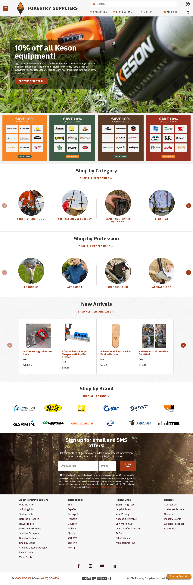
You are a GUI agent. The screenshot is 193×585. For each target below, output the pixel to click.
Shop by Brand (27, 542)
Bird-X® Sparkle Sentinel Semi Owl (154, 353)
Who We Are (26, 504)
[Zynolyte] (110, 423)
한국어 (71, 547)
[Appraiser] (74, 275)
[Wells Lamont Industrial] (168, 408)
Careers (168, 514)
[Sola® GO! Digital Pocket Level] (38, 346)
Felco (102, 359)
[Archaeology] (161, 275)
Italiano (72, 528)
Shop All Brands (96, 396)
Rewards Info (26, 523)
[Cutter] (110, 408)
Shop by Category (29, 533)
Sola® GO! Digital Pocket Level (38, 353)
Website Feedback (174, 523)
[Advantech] (24, 408)
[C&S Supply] (53, 408)
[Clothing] (161, 208)
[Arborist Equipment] (31, 208)
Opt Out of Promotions (128, 528)
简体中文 (72, 538)
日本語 (71, 533)
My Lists (170, 12)
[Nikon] (82, 408)
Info (70, 504)
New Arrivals (26, 552)
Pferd (64, 362)
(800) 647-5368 (23, 578)
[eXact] (139, 408)
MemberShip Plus (125, 542)
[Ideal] (168, 423)
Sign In (146, 12)
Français (72, 518)
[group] (31, 208)
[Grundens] (82, 423)
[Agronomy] (31, 275)
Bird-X (141, 359)
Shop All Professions (96, 246)
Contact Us (170, 504)
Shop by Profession (29, 538)
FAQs (119, 533)
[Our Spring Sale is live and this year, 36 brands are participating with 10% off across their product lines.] (24, 138)
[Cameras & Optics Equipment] (118, 208)
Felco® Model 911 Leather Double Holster (115, 353)
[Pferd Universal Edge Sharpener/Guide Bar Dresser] (77, 346)
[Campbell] (53, 423)
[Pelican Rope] (139, 423)
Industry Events (172, 518)
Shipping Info (26, 509)
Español (72, 509)
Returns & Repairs (29, 518)
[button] (188, 205)
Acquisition (170, 528)
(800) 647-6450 (50, 578)
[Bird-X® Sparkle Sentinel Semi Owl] (154, 346)
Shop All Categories (96, 178)
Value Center (26, 557)
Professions (122, 12)
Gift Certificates (124, 538)
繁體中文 (72, 542)
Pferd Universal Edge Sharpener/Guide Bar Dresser (74, 355)
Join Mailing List (124, 523)
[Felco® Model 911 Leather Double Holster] (116, 346)
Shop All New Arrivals (96, 312)
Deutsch (72, 523)
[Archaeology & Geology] (74, 208)
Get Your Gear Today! (31, 81)
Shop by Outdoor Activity (33, 547)
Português (73, 514)
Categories (98, 12)
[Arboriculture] (118, 275)
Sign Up (128, 466)
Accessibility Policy (126, 518)
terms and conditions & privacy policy (105, 487)
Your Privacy (122, 514)
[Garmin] (24, 423)
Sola (24, 359)
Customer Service (174, 509)
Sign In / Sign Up (125, 504)
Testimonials (26, 514)
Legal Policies (123, 509)
